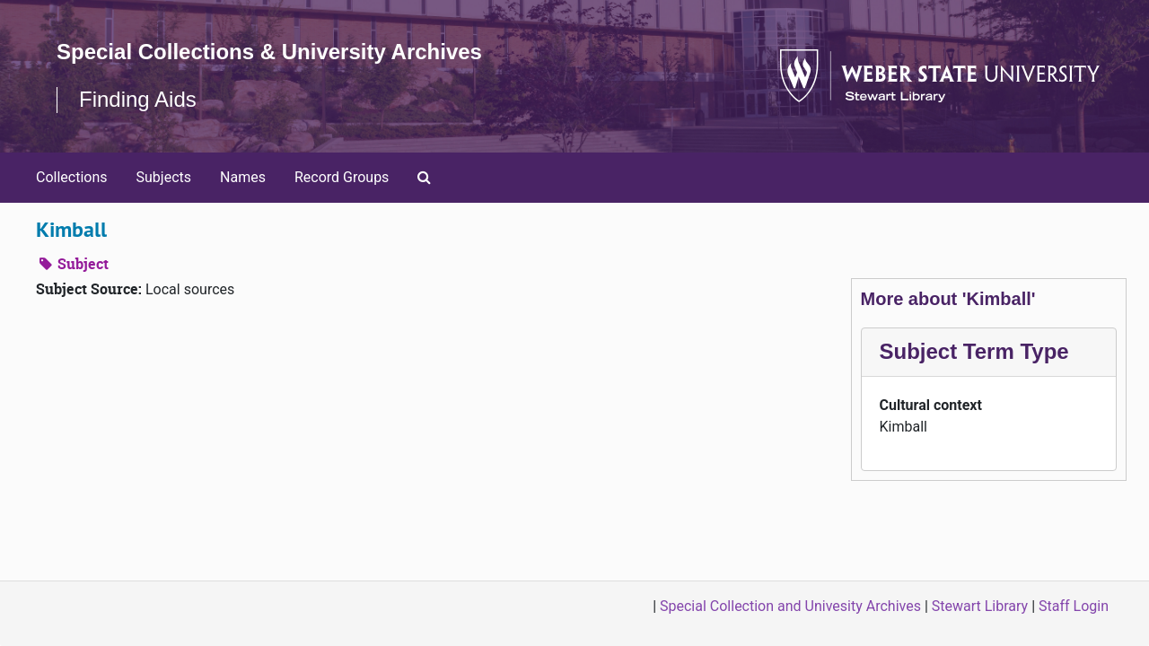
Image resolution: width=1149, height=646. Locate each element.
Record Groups (341, 177)
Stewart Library (980, 606)
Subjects (163, 177)
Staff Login (1074, 606)
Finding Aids (138, 99)
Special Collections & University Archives (269, 51)
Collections (72, 177)
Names (243, 177)
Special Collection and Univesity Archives (790, 606)
